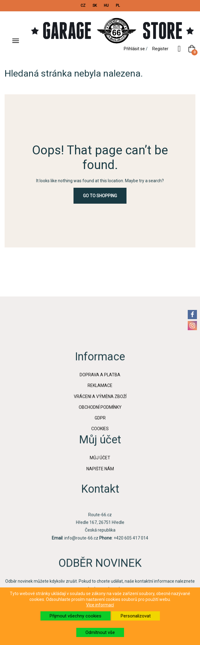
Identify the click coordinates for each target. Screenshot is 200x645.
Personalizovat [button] (136, 616)
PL (118, 5)
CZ (83, 5)
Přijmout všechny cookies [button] (75, 616)
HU (106, 5)
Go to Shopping (100, 195)
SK (94, 5)
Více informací (100, 604)
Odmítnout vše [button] (100, 632)
